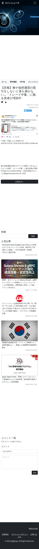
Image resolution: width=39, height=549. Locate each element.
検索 (33, 236)
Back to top (33, 528)
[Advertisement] (19, 56)
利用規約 (5, 534)
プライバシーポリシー (19, 534)
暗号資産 (13, 82)
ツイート (28, 110)
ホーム (4, 82)
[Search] (14, 236)
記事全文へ (19, 181)
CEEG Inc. (14, 541)
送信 (34, 473)
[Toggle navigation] (35, 3)
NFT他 (22, 82)
